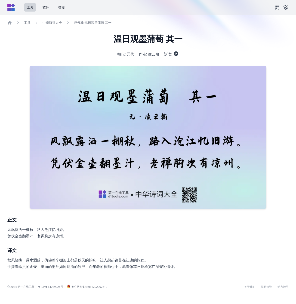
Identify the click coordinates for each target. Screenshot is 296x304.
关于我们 (249, 287)
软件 (46, 7)
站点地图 (283, 287)
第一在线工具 (26, 287)
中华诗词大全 (52, 22)
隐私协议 (266, 287)
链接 (61, 7)
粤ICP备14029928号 (50, 287)
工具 (30, 7)
